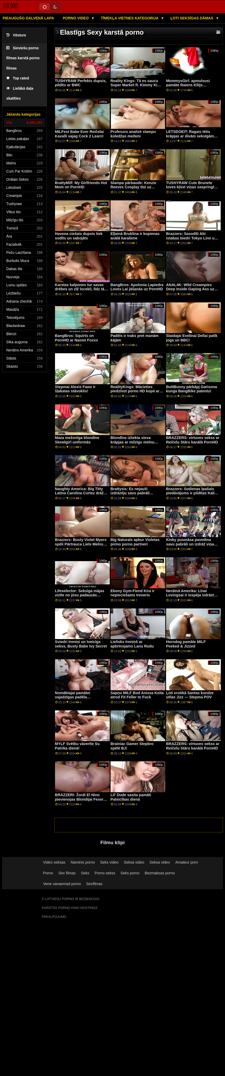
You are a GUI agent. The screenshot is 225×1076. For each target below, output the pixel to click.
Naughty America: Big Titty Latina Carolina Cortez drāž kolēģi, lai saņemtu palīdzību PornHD (80, 495)
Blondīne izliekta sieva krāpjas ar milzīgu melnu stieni (133, 442)
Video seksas (54, 862)
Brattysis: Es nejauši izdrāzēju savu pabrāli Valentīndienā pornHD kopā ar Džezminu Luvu (135, 495)
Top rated (17, 78)
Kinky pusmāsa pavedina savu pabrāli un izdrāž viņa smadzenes (190, 544)
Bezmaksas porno (160, 873)
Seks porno (130, 873)
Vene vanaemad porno (62, 884)
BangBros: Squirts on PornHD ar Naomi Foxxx (76, 338)
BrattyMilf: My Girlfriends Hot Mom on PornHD (81, 185)
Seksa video (134, 862)
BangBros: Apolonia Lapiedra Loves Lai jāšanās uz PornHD (137, 287)
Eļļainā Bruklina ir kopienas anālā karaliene (135, 236)
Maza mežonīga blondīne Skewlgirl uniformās (77, 440)
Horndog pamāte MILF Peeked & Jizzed (186, 644)
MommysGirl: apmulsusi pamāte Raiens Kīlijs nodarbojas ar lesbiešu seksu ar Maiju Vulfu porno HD (192, 87)
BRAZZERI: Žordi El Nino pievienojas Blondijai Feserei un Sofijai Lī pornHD (81, 799)
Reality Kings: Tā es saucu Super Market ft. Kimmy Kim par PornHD (136, 85)
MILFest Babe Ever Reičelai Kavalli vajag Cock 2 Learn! (79, 134)
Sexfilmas (94, 884)
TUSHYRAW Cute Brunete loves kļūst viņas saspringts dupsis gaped (191, 187)
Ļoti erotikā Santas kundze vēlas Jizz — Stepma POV (190, 695)
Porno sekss (105, 873)
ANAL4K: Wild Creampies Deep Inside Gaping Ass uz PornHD (190, 289)
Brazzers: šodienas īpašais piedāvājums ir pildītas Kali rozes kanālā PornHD (190, 493)
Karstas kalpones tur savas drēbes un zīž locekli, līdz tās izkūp (80, 289)
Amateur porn (186, 862)
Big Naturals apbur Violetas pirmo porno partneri (135, 542)
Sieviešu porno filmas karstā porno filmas (23, 58)
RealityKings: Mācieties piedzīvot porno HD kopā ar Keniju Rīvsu (135, 391)
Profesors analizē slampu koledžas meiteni (133, 134)
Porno (48, 873)
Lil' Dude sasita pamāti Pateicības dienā (131, 797)
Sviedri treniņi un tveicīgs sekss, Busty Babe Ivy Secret (81, 644)
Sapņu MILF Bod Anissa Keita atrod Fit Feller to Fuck (137, 695)
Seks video (109, 862)
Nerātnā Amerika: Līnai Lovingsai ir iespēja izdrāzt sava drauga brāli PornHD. (190, 595)
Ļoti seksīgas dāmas (192, 18)
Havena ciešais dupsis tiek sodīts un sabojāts (79, 236)
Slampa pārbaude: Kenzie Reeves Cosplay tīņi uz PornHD (133, 187)
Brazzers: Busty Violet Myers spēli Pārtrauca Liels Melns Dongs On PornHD (81, 544)
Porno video (76, 18)
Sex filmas (67, 873)
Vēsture (16, 35)
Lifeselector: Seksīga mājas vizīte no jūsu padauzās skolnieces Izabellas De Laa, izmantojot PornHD (80, 597)
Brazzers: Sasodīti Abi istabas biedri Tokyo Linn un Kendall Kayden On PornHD (191, 238)
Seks (85, 873)
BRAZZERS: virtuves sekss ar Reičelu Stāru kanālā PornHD (192, 440)
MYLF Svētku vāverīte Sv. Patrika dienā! (77, 746)
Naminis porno (83, 862)
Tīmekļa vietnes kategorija (130, 18)
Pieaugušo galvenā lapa (28, 18)
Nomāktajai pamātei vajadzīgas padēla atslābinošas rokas (72, 697)
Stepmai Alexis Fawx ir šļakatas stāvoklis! (75, 389)
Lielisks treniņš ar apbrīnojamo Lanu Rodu (132, 644)
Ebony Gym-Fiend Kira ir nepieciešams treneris (133, 593)
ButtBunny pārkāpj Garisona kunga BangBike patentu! (191, 389)
